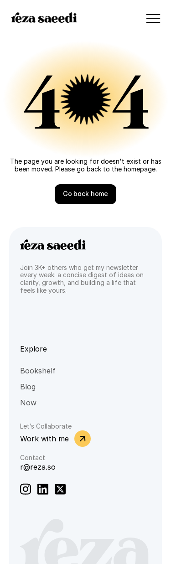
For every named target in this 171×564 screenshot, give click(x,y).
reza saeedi (44, 18)
